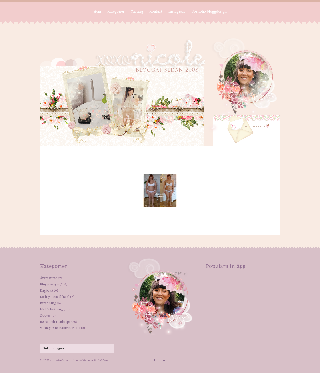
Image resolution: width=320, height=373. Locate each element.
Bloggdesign (49, 284)
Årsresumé (48, 278)
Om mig (137, 11)
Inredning (48, 303)
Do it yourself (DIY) (54, 297)
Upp (160, 360)
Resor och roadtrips (55, 321)
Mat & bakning (51, 309)
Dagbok (45, 290)
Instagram (176, 11)
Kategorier (115, 11)
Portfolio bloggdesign (209, 11)
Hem (97, 11)
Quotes (45, 315)
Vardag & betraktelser (57, 328)
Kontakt (155, 11)
